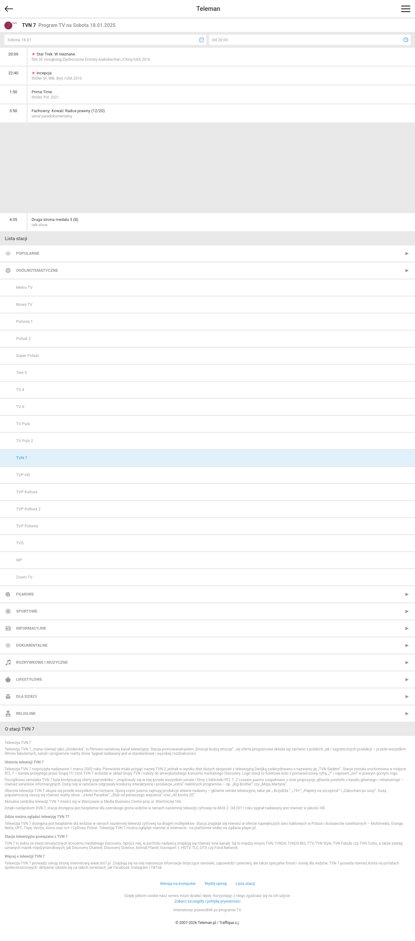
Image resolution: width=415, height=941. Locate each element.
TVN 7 (21, 457)
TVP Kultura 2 (28, 509)
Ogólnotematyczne (37, 270)
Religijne (26, 713)
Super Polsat (27, 355)
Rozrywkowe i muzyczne (42, 662)
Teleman (208, 8)
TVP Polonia (27, 526)
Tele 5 (21, 372)
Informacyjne (31, 628)
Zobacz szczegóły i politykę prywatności (208, 901)
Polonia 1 (24, 321)
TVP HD (23, 475)
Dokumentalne (32, 645)
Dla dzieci (26, 696)
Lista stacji (245, 883)
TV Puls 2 (24, 440)
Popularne (27, 253)
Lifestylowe (29, 679)
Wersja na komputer (178, 883)
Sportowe (26, 611)
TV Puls (23, 423)
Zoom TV (24, 577)
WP (19, 560)
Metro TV (24, 287)
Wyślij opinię (216, 883)
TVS (20, 543)
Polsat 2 (23, 338)
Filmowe (25, 594)
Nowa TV (24, 304)
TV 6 (20, 406)
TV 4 (20, 389)
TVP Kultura (26, 492)
